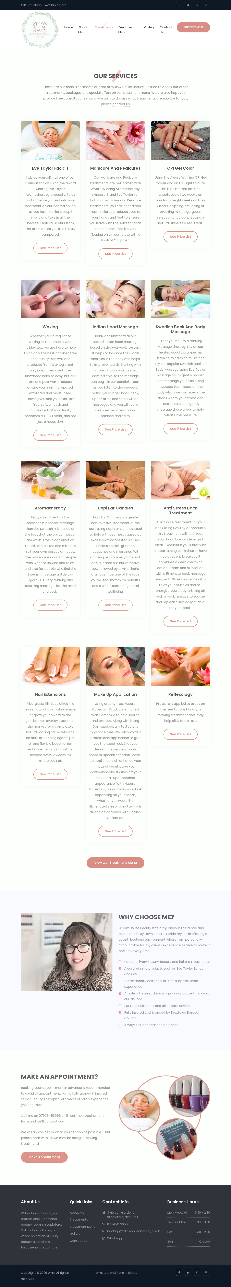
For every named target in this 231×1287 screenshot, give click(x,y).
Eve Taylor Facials (50, 168)
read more (49, 1247)
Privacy (131, 1272)
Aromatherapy (50, 508)
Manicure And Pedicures (115, 168)
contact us (121, 104)
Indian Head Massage (115, 327)
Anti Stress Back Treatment (180, 510)
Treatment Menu (126, 29)
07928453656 (50, 1115)
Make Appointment (44, 1157)
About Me (83, 29)
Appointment (193, 27)
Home (68, 27)
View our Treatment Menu (115, 862)
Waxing (50, 327)
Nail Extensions (50, 694)
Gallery (149, 27)
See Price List (50, 248)
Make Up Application (115, 694)
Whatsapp (115, 1238)
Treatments (104, 27)
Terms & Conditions (109, 1272)
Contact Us (166, 29)
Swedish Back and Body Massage (180, 329)
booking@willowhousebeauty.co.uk (133, 1231)
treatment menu (136, 92)
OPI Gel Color (180, 168)
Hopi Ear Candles (115, 508)
